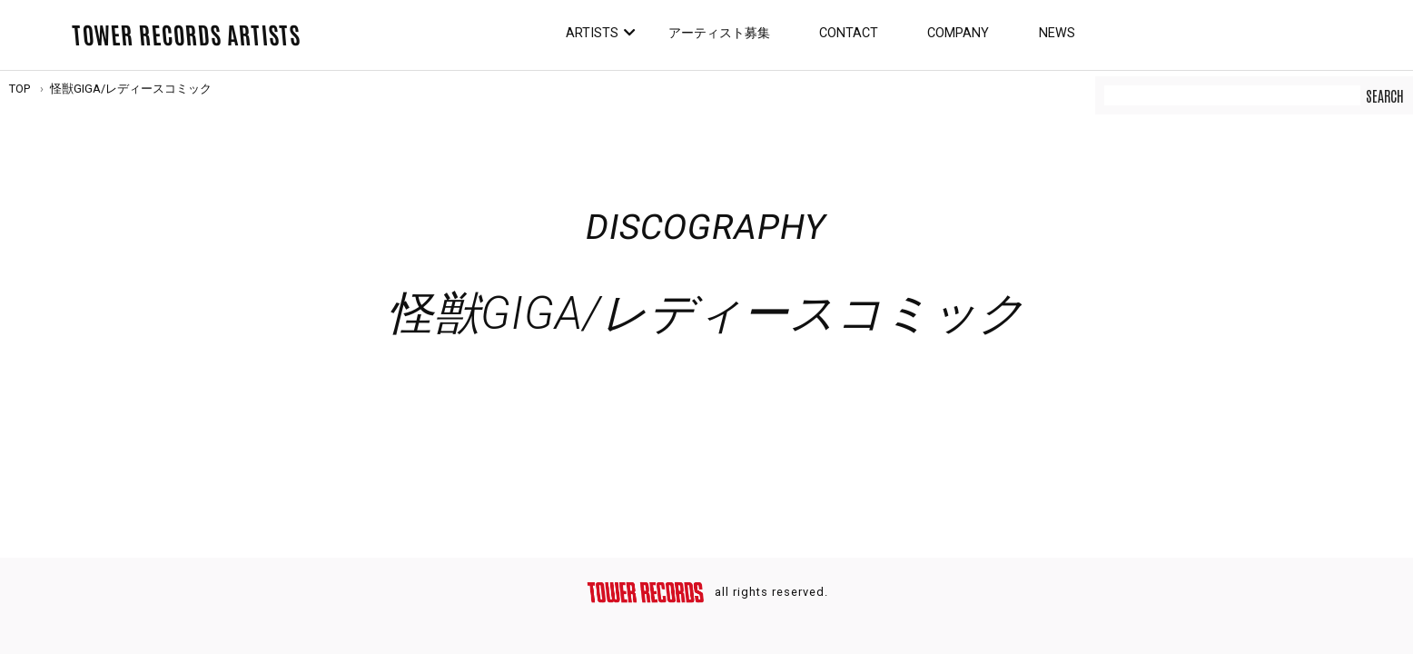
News (1057, 33)
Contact (848, 33)
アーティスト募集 (719, 33)
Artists (592, 33)
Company (958, 33)
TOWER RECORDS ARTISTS (186, 33)
